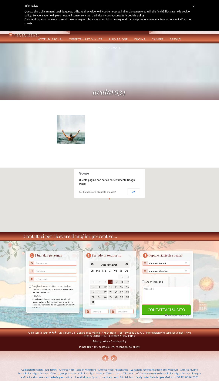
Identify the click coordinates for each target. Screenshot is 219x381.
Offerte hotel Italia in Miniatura (77, 369)
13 (110, 287)
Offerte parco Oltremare (120, 373)
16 (127, 287)
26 (105, 297)
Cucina (140, 39)
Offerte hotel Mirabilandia (113, 369)
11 (98, 287)
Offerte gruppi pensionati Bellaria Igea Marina (77, 373)
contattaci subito (166, 310)
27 (110, 297)
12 (105, 287)
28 (116, 297)
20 (110, 292)
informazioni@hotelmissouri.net (164, 332)
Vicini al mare (109, 47)
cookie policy (136, 15)
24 (92, 297)
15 (121, 287)
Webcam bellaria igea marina (55, 377)
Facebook (105, 358)
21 (116, 292)
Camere (158, 39)
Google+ (113, 358)
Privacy (36, 295)
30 (127, 297)
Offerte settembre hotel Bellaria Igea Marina (163, 373)
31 (92, 302)
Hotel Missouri (50, 39)
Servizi (175, 39)
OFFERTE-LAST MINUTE (86, 39)
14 (116, 287)
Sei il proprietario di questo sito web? (97, 192)
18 (98, 292)
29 (121, 297)
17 (92, 292)
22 (121, 292)
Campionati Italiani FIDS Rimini (39, 369)
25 (98, 297)
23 (127, 292)
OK (133, 191)
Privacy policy (101, 341)
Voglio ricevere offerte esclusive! (52, 286)
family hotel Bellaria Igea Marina (154, 377)
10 (92, 287)
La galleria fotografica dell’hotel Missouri (154, 369)
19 (105, 292)
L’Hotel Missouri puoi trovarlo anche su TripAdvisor (103, 377)
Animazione (118, 39)
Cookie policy (118, 341)
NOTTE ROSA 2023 (186, 377)
